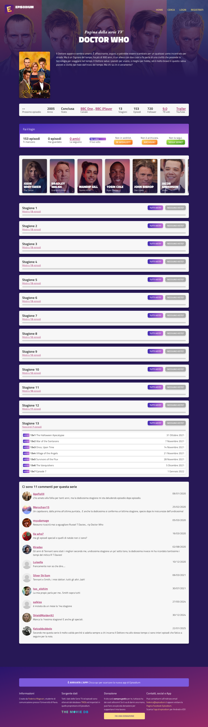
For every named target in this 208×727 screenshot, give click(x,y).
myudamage (41, 520)
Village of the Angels (44, 453)
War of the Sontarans (44, 441)
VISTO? (26, 435)
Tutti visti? (155, 207)
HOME (159, 10)
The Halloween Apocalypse (47, 435)
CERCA (171, 10)
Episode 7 (38, 471)
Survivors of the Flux (44, 459)
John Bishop (144, 186)
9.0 (165, 108)
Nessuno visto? (175, 207)
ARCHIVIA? (149, 142)
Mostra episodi (31, 211)
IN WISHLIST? (123, 142)
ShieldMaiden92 (43, 615)
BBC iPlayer (103, 108)
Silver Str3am (41, 575)
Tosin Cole (115, 186)
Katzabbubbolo (42, 628)
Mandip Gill (88, 186)
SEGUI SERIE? (175, 142)
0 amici (75, 138)
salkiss (37, 602)
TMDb (84, 702)
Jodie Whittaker (32, 185)
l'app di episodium (161, 709)
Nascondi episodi (32, 427)
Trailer (181, 108)
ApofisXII (38, 494)
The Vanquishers (42, 465)
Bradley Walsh (58, 185)
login (32, 129)
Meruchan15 (41, 507)
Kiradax (38, 547)
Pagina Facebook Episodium (158, 706)
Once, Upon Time (42, 447)
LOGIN (182, 10)
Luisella (38, 562)
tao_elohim (40, 588)
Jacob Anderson (170, 185)
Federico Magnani (36, 698)
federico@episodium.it (156, 702)
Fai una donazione (124, 716)
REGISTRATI (197, 10)
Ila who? (38, 533)
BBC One (87, 108)
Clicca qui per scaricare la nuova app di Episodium (104, 682)
